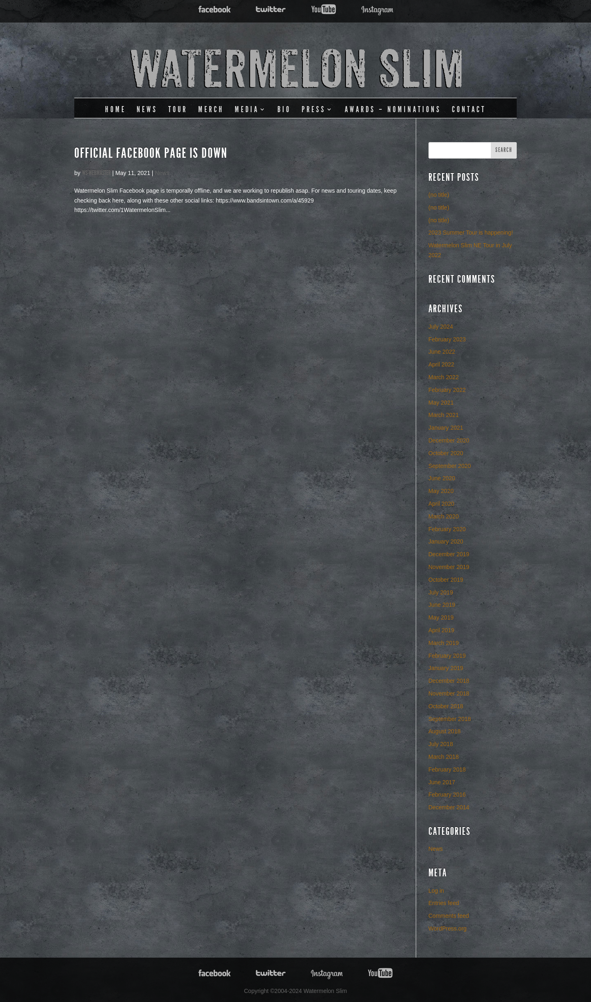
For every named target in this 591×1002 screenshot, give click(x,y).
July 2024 (440, 326)
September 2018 (449, 719)
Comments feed (448, 915)
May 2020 (441, 491)
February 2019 (447, 655)
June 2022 (441, 351)
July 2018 (440, 744)
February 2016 (447, 794)
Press (314, 109)
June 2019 (441, 604)
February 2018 (447, 769)
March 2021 (443, 415)
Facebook (214, 9)
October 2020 (445, 453)
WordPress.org (447, 928)
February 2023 (447, 339)
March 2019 (443, 643)
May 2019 (441, 617)
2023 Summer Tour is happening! (470, 232)
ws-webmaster (96, 173)
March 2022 (443, 377)
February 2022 (447, 390)
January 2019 (445, 668)
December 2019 (449, 554)
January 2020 (445, 541)
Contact (469, 109)
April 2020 (441, 503)
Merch (211, 109)
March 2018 (443, 756)
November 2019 (449, 567)
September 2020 (449, 466)
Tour (178, 109)
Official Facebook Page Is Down (150, 153)
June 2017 (441, 782)
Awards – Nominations (393, 109)
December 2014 (449, 807)
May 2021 (441, 402)
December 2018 (449, 680)
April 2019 (441, 630)
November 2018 (449, 693)
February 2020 (447, 529)
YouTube (324, 9)
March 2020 (443, 516)
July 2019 (440, 592)
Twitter (271, 9)
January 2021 (445, 427)
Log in (436, 890)
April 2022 (441, 364)
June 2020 (441, 478)
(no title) (438, 194)
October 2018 (445, 706)
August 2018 (444, 731)
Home (115, 109)
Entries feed (443, 903)
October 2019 (445, 579)
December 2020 (449, 440)
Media (247, 109)
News (147, 109)
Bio (284, 109)
